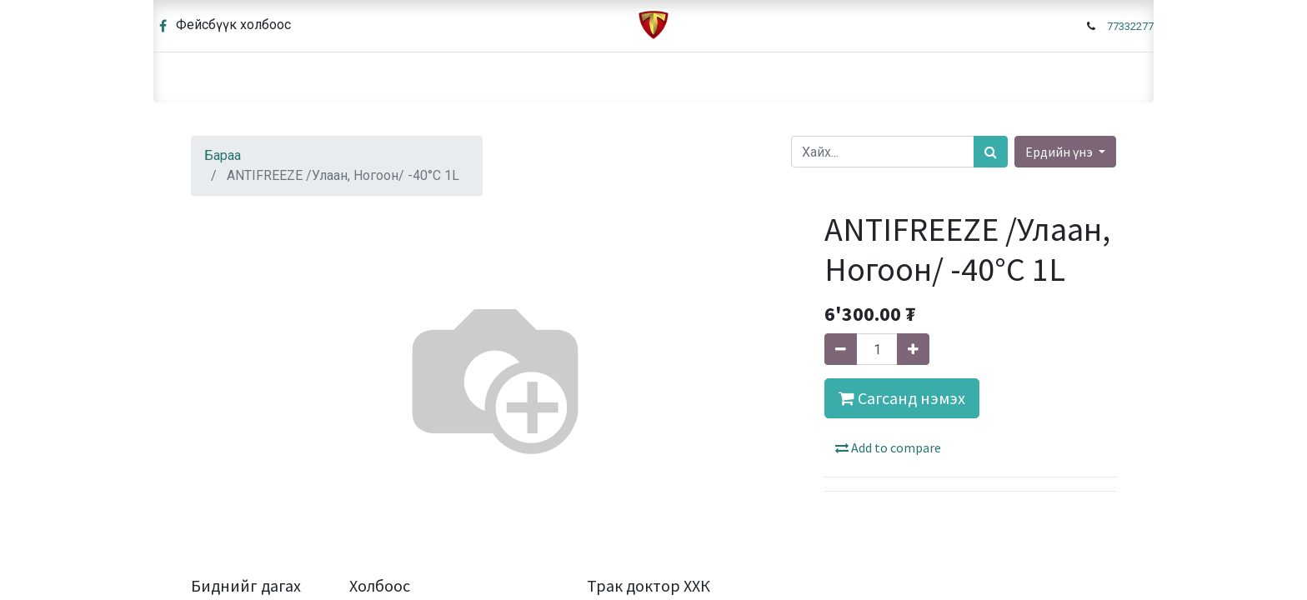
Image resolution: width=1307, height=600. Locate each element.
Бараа (222, 155)
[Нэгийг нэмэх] (913, 349)
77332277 (1130, 26)
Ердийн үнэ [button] (1060, 151)
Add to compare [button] (888, 447)
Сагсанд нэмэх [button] (902, 398)
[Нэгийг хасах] (840, 349)
